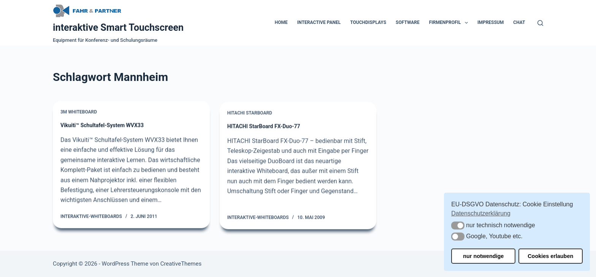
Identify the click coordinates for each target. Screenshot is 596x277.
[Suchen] (540, 23)
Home (281, 22)
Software (408, 22)
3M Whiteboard (78, 112)
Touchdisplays (368, 22)
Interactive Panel (319, 22)
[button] (457, 226)
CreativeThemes (181, 263)
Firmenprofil (450, 22)
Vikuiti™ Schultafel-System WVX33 (102, 125)
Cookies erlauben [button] (550, 256)
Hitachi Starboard (249, 114)
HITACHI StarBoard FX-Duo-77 (263, 128)
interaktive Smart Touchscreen (118, 27)
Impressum (490, 22)
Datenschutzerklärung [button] (480, 213)
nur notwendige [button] (483, 256)
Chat (519, 22)
